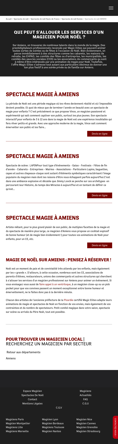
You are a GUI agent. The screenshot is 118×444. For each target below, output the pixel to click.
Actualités (85, 395)
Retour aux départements (23, 352)
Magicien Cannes (86, 423)
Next (112, 378)
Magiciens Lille (14, 427)
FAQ (85, 399)
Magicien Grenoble (87, 427)
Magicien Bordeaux (53, 423)
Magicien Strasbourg (88, 431)
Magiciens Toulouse (53, 427)
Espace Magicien (32, 391)
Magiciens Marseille (17, 431)
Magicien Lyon (50, 419)
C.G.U (85, 403)
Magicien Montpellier (18, 423)
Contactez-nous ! (115, 427)
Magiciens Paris (15, 419)
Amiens (11, 358)
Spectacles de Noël (32, 395)
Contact (32, 399)
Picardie (68, 300)
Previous (6, 378)
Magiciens (85, 391)
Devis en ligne (100, 133)
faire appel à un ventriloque (55, 284)
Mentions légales (32, 403)
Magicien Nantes (51, 431)
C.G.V (59, 407)
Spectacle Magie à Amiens (42, 94)
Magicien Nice (84, 419)
